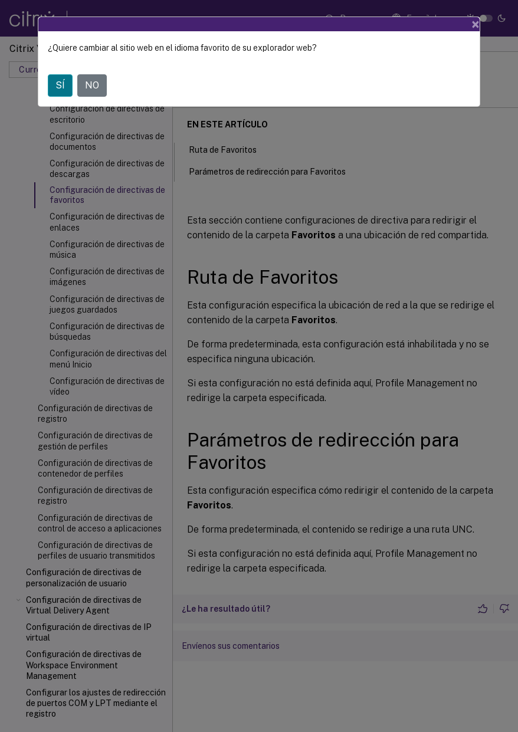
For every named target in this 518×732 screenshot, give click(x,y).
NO (92, 85)
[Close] (475, 24)
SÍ (60, 85)
